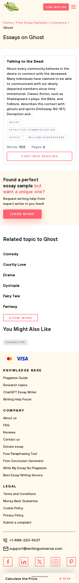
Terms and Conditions (19, 494)
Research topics (15, 385)
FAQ (6, 425)
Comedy (11, 254)
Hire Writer (56, 7)
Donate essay (13, 447)
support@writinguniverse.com (35, 549)
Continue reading (39, 156)
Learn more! (22, 214)
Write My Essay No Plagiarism (25, 468)
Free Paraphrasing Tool (20, 454)
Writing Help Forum (17, 399)
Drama (9, 275)
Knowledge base (22, 370)
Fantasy (10, 306)
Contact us (11, 440)
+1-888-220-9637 (24, 540)
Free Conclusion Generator (23, 461)
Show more (20, 318)
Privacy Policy (13, 515)
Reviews (9, 432)
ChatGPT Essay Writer (19, 392)
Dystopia (11, 285)
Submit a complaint (17, 523)
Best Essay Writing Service (23, 475)
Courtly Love (14, 264)
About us (10, 418)
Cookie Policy (13, 508)
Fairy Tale (11, 296)
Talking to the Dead (25, 61)
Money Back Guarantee (20, 501)
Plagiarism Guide (15, 378)
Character (15, 342)
